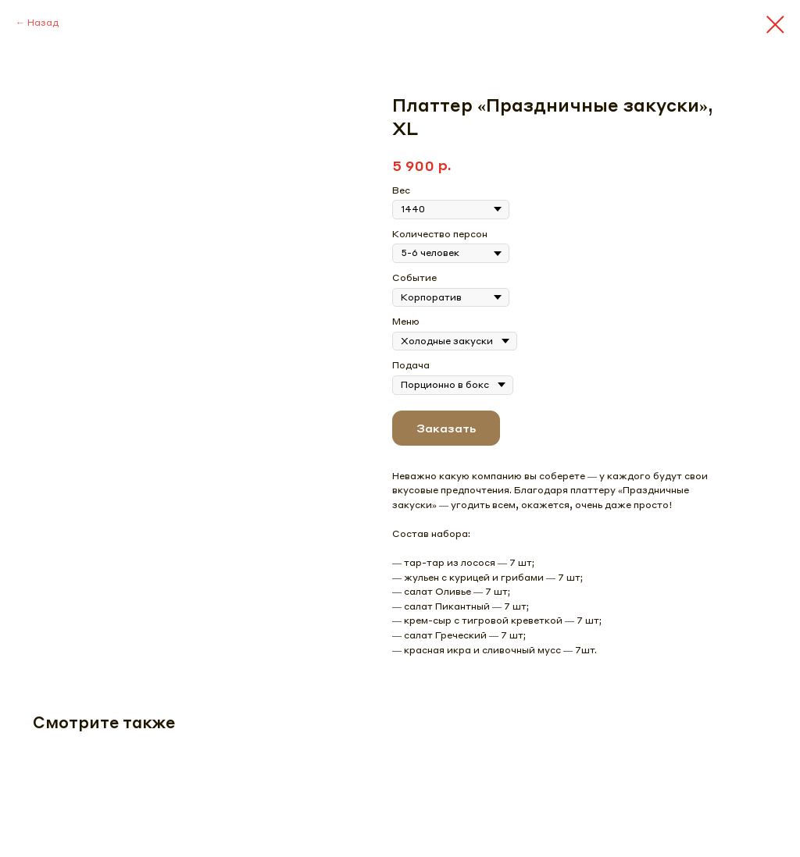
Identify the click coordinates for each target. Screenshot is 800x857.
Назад (43, 22)
